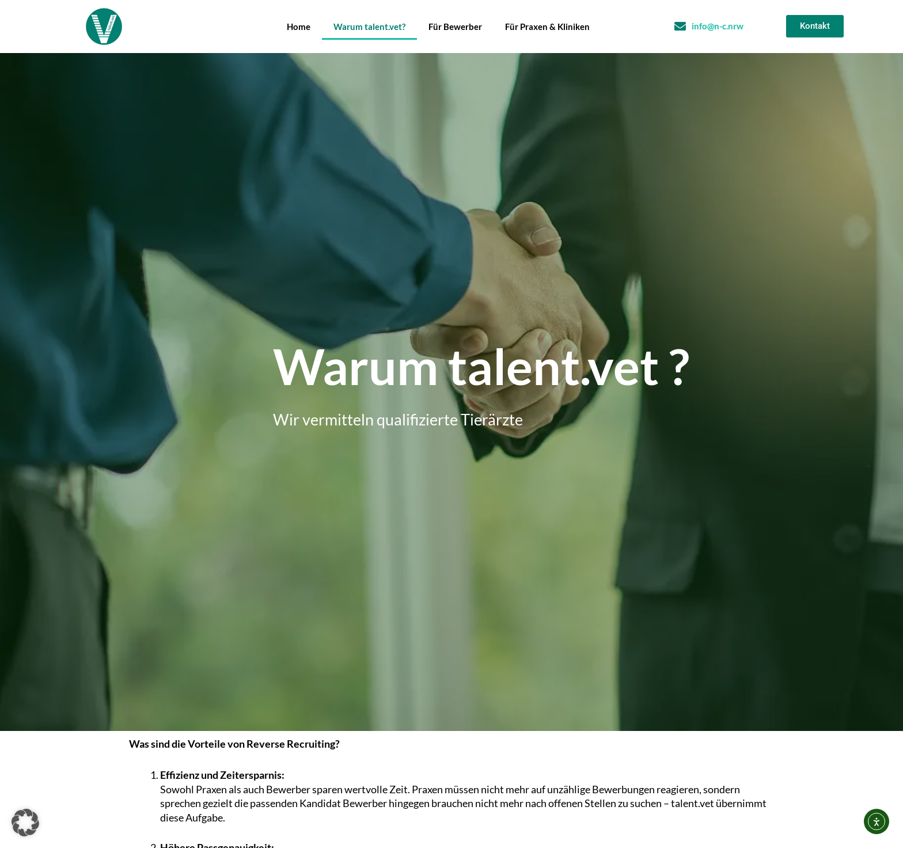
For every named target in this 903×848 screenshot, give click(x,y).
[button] (25, 822)
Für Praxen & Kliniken (547, 26)
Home (298, 26)
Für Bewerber (455, 26)
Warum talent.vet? (369, 26)
